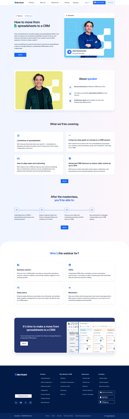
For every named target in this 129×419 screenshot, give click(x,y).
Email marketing (45, 394)
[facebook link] (25, 402)
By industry (63, 390)
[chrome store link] (106, 392)
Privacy (47, 416)
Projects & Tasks (45, 398)
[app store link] (106, 397)
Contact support (103, 382)
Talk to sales (99, 2)
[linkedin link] (16, 402)
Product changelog (88, 394)
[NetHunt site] (20, 374)
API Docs (85, 386)
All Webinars (29, 16)
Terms (53, 416)
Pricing (67, 2)
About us (62, 394)
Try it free (110, 3)
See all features (45, 402)
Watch (20, 55)
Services (76, 2)
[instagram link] (30, 402)
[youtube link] (21, 402)
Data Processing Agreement (83, 416)
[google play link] (106, 402)
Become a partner (104, 386)
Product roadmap (87, 390)
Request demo (23, 396)
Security (59, 416)
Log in (87, 3)
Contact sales (103, 378)
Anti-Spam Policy (68, 416)
